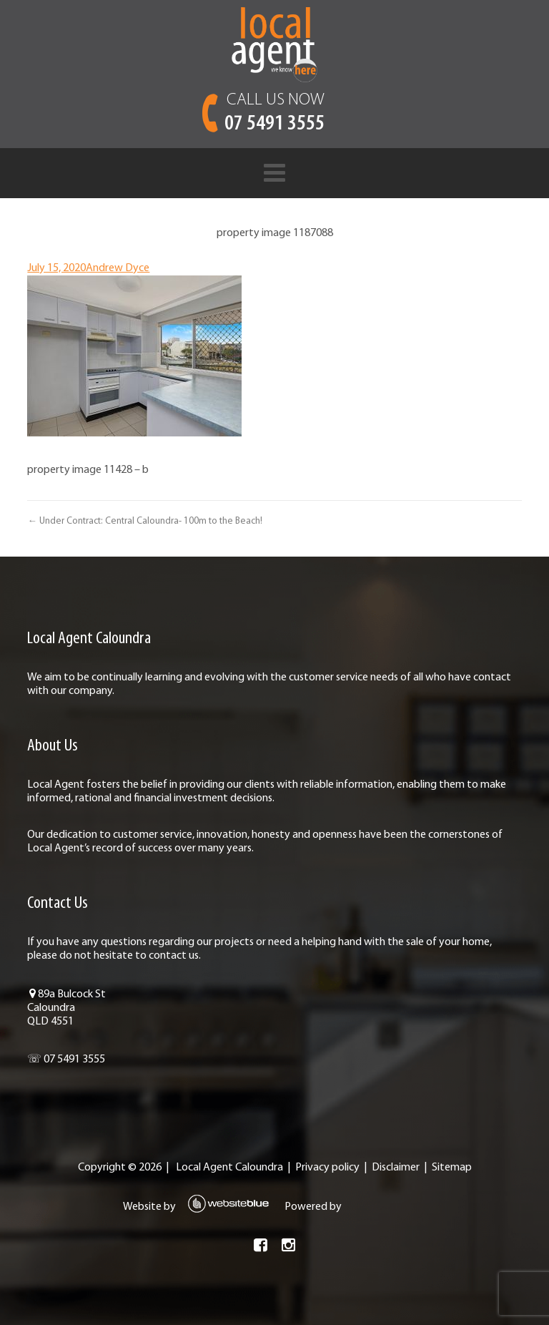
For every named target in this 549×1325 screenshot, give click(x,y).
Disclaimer (396, 1167)
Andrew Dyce (117, 268)
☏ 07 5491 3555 (66, 1059)
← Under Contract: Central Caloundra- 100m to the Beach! (144, 521)
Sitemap (452, 1167)
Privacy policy (327, 1167)
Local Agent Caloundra (229, 1167)
